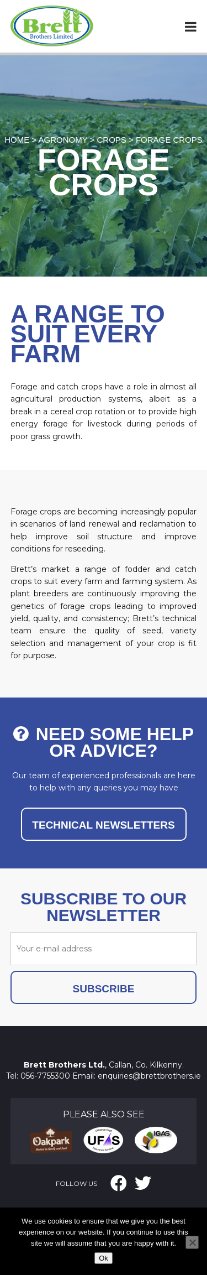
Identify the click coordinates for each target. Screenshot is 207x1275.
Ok (103, 1258)
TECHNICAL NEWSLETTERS (103, 825)
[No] (192, 1242)
